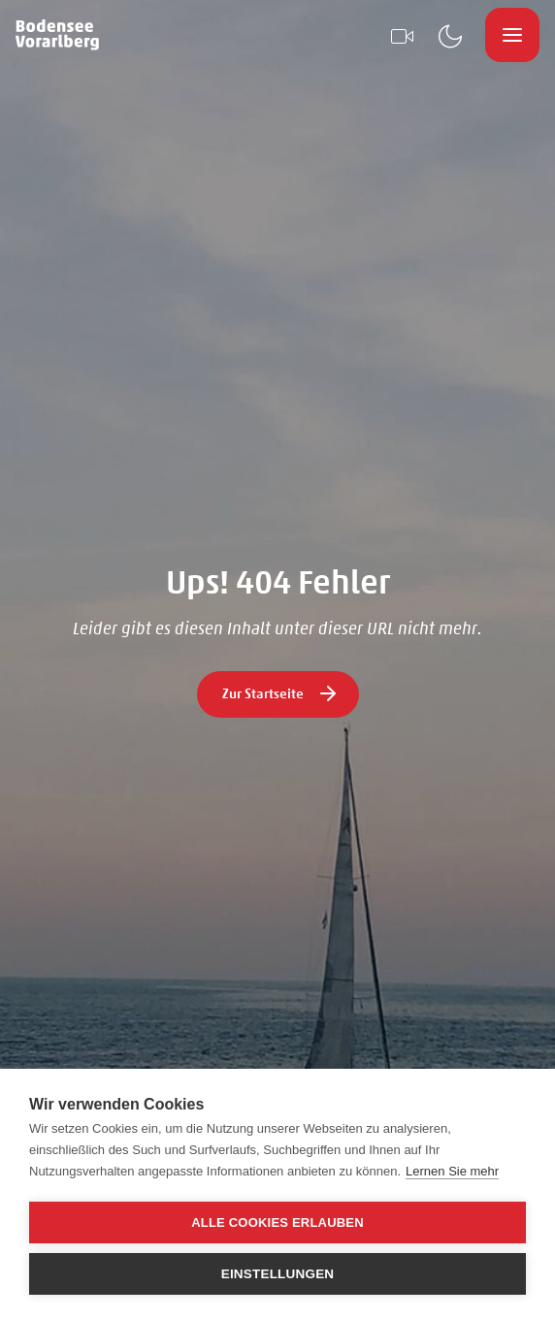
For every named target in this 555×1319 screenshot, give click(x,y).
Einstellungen (278, 1274)
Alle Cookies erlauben (277, 1222)
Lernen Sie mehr (452, 1171)
